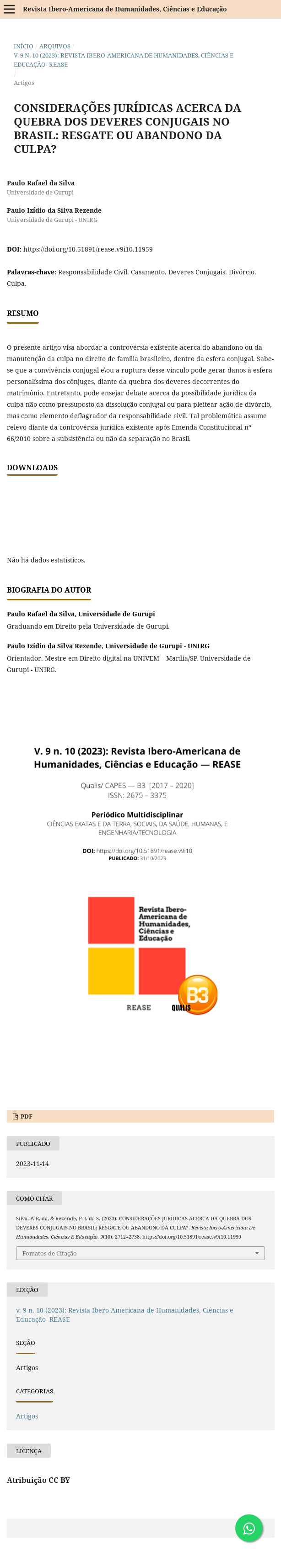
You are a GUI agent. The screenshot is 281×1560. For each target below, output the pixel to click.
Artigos (27, 1416)
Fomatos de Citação (49, 1253)
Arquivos (54, 46)
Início (23, 46)
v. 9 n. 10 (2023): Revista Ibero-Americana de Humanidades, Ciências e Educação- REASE (123, 59)
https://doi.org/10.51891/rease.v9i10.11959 (88, 249)
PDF (25, 1116)
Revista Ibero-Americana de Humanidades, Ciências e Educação (125, 9)
